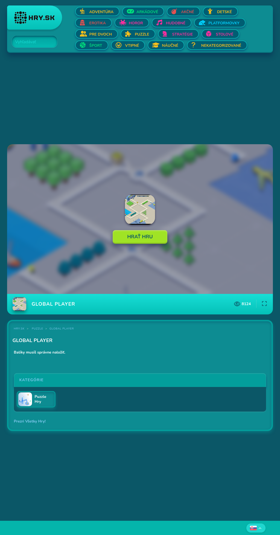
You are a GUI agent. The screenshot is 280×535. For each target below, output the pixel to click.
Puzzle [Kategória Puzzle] (37, 329)
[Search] (31, 42)
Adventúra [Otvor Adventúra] (101, 12)
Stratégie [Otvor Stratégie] (182, 34)
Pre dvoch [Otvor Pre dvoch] (100, 34)
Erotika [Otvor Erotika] (97, 23)
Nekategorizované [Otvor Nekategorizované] (221, 45)
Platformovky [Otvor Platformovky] (224, 23)
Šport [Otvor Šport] (95, 45)
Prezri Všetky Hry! (30, 421)
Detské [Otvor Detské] (224, 12)
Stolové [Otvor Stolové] (224, 34)
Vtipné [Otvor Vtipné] (132, 45)
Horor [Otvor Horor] (136, 23)
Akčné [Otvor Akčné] (187, 12)
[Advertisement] (140, 99)
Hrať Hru (140, 236)
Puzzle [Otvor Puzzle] (142, 34)
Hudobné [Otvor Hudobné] (175, 23)
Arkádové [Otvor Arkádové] (147, 12)
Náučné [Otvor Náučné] (170, 45)
